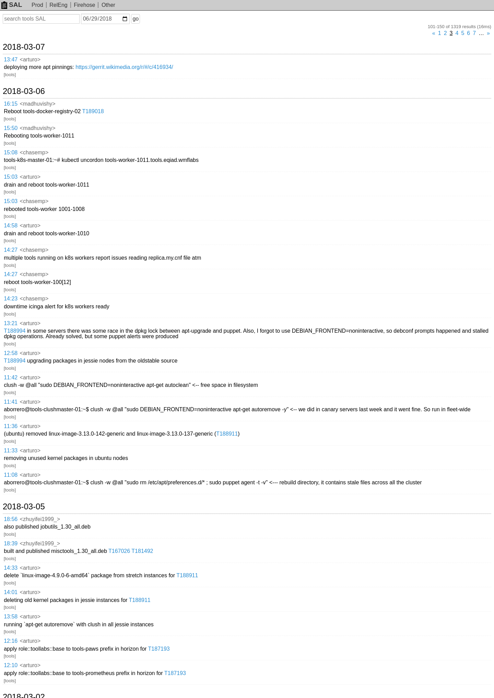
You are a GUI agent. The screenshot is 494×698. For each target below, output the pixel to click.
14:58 (10, 225)
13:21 (10, 323)
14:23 (10, 298)
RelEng (58, 5)
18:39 (10, 543)
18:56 (10, 519)
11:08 (10, 475)
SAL (11, 4)
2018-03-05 (24, 506)
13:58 (10, 616)
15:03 (10, 177)
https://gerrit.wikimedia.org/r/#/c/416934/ (124, 67)
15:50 (10, 128)
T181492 (142, 551)
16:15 (10, 104)
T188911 (227, 434)
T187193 (159, 649)
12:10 (10, 665)
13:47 (10, 59)
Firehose (84, 5)
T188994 (14, 331)
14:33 (10, 568)
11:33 (10, 450)
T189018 (93, 111)
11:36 (10, 426)
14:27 (10, 250)
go (135, 19)
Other (108, 5)
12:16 (10, 641)
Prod (37, 5)
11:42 (10, 377)
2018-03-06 (24, 91)
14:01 (10, 592)
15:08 (10, 152)
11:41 (10, 402)
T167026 (119, 551)
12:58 (10, 353)
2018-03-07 (24, 47)
